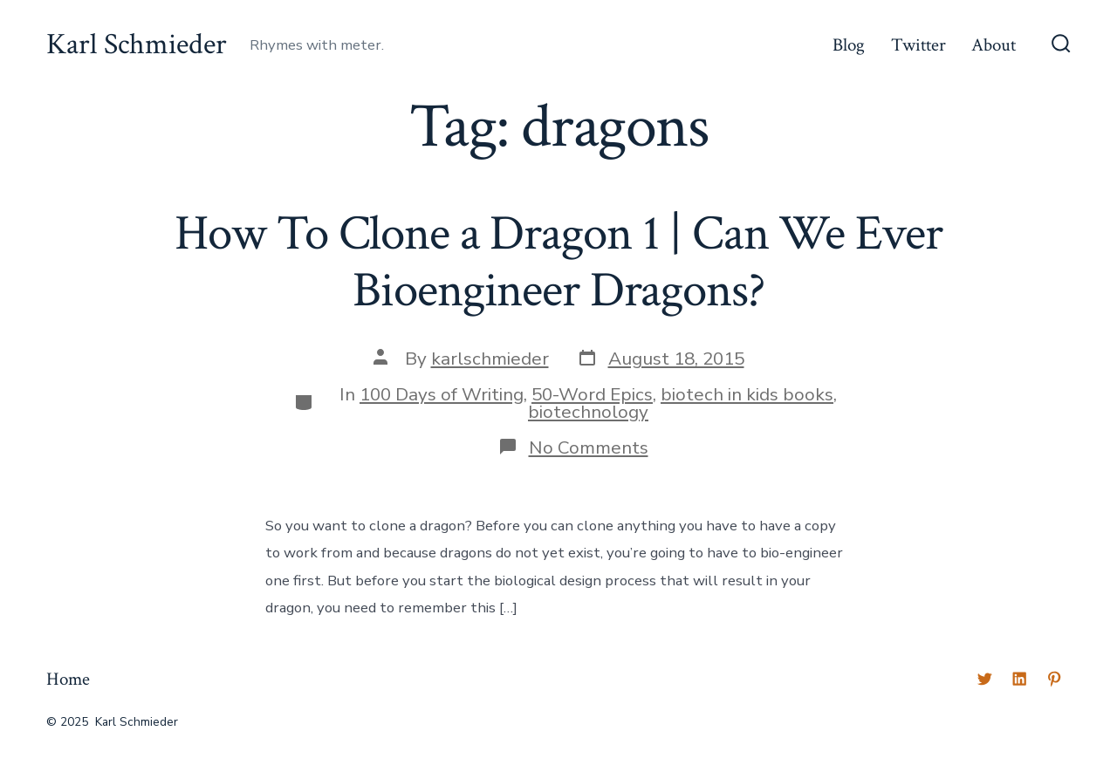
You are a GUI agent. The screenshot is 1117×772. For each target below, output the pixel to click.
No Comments (588, 447)
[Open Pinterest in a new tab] (1054, 678)
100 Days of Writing (442, 394)
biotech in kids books (747, 394)
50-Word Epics (592, 394)
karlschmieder (490, 358)
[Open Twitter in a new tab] (984, 678)
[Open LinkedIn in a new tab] (1019, 678)
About (993, 45)
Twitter (918, 45)
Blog (849, 45)
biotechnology (588, 412)
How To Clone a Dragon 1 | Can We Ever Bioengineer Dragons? (558, 262)
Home (68, 679)
